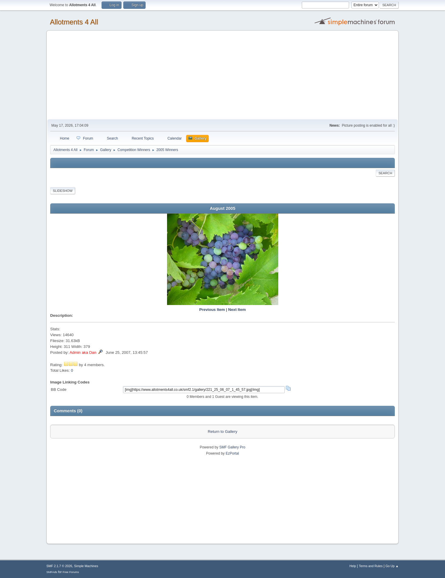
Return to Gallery (222, 431)
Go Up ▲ (392, 566)
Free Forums (71, 572)
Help (353, 566)
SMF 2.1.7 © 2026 (59, 566)
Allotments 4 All (74, 22)
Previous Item (212, 309)
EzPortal (232, 453)
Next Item (237, 309)
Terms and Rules (371, 566)
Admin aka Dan (83, 352)
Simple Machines (86, 566)
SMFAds (51, 572)
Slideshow (63, 190)
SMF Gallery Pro (232, 447)
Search (385, 173)
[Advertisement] (222, 75)
